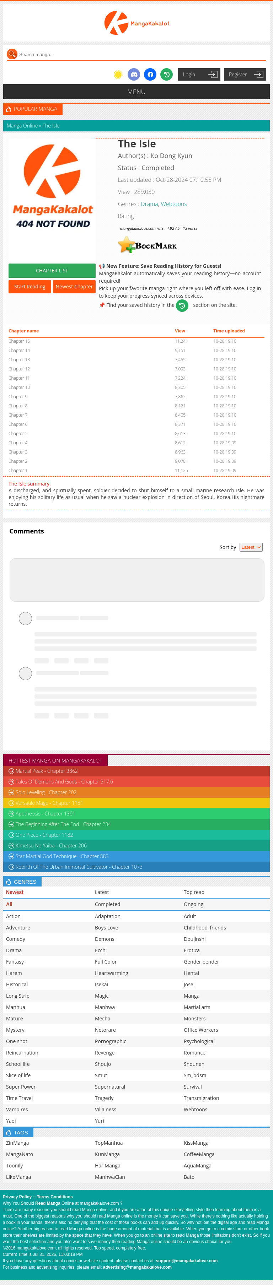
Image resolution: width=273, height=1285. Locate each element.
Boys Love (106, 927)
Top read (194, 892)
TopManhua (109, 1142)
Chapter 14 (19, 350)
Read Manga (47, 1203)
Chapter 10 (19, 387)
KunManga (107, 1154)
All (9, 904)
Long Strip (18, 995)
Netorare (105, 1029)
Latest (102, 892)
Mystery (15, 1029)
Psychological (199, 1041)
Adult (190, 916)
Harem (14, 973)
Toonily (14, 1165)
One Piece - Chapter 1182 (44, 834)
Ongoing (193, 904)
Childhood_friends (205, 927)
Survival (193, 1086)
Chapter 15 (19, 341)
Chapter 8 (18, 406)
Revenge (104, 1052)
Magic (101, 995)
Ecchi (101, 950)
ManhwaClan (110, 1176)
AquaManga (198, 1165)
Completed (108, 904)
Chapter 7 (18, 415)
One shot (16, 1041)
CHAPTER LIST (52, 270)
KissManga (196, 1142)
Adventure (18, 927)
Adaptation (108, 916)
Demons (104, 939)
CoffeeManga (199, 1154)
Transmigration (201, 1098)
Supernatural (110, 1086)
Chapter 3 (18, 452)
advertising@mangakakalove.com (137, 1267)
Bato (189, 1176)
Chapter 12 (19, 369)
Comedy (15, 939)
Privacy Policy (17, 1196)
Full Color (106, 961)
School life (18, 1064)
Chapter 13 (19, 360)
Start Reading (29, 286)
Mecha (103, 1018)
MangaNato (19, 1154)
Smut (101, 1075)
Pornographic (110, 1041)
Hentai (191, 973)
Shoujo (103, 1064)
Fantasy (15, 961)
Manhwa (105, 1007)
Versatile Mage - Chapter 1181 (49, 802)
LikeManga (18, 1176)
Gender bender (201, 961)
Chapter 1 (18, 470)
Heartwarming (111, 973)
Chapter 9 (18, 397)
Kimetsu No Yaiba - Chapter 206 (51, 845)
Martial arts (197, 1007)
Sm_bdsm (195, 1075)
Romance (194, 1052)
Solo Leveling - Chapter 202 (46, 792)
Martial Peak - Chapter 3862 (47, 771)
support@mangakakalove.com (187, 1260)
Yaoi (11, 1120)
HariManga (108, 1165)
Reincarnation (22, 1052)
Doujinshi (195, 939)
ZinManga (17, 1142)
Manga (191, 995)
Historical (17, 984)
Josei (189, 984)
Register (238, 74)
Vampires (17, 1109)
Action (13, 916)
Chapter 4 (18, 443)
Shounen (194, 1064)
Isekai (101, 984)
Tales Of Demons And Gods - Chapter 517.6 (64, 781)
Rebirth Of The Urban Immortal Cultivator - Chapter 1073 (79, 866)
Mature (14, 1018)
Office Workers (201, 1029)
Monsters (195, 1018)
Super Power (21, 1086)
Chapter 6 (18, 424)
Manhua (15, 1007)
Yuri (99, 1120)
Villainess (105, 1109)
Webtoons (174, 204)
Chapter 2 (18, 461)
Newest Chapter (74, 286)
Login (189, 74)
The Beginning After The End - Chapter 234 (63, 824)
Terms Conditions (55, 1196)
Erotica (192, 950)
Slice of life (18, 1075)
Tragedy (104, 1098)
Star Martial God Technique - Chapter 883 (62, 856)
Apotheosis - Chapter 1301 (45, 813)
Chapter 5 (18, 433)
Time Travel (19, 1098)
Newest (14, 892)
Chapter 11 (19, 378)
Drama (149, 204)
